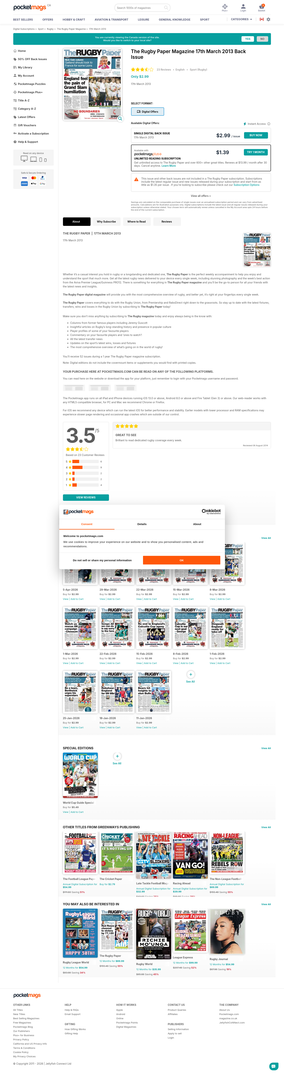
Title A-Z (21, 100)
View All (266, 537)
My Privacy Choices (24, 1064)
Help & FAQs (72, 1017)
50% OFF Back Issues (30, 59)
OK (182, 560)
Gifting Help (71, 1041)
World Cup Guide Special (78, 807)
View (65, 600)
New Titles (19, 1022)
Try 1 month (255, 152)
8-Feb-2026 (183, 656)
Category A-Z (24, 108)
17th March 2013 (97, 29)
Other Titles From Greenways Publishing (101, 832)
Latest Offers (24, 117)
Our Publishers (21, 1038)
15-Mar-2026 (184, 590)
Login (171, 1045)
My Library (22, 67)
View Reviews (86, 497)
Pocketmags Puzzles (29, 84)
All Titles (18, 1017)
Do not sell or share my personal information (102, 560)
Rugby (50, 29)
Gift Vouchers (24, 125)
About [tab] (197, 523)
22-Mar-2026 (147, 590)
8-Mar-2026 (221, 590)
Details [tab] (142, 523)
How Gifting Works (75, 1037)
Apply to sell (175, 1041)
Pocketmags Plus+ (28, 92)
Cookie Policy (21, 1060)
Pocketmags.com (229, 1022)
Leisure (143, 19)
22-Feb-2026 (109, 656)
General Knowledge (174, 19)
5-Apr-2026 (70, 590)
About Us (224, 1017)
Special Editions (78, 752)
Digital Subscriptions (24, 29)
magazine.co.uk (228, 1026)
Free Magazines (22, 1030)
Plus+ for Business (23, 1043)
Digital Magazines (126, 1034)
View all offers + (201, 195)
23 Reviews (164, 69)
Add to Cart (76, 600)
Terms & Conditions (24, 1055)
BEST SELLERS (23, 19)
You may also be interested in (91, 910)
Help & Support (25, 142)
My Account (23, 75)
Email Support (73, 1022)
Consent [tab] (86, 523)
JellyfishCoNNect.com (232, 1030)
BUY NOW (256, 135)
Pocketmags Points (127, 1030)
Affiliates (173, 1022)
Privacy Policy (21, 1047)
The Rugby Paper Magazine (71, 29)
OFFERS (48, 19)
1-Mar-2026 (70, 656)
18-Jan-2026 (109, 722)
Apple (119, 1017)
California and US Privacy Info (30, 1051)
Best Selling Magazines (26, 1026)
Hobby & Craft (74, 19)
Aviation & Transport (111, 19)
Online (120, 1026)
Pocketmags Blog (23, 1034)
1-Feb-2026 (221, 656)
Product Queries (177, 1017)
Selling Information (178, 1037)
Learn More (169, 165)
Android (120, 1022)
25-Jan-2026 (71, 722)
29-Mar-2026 (109, 590)
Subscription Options (246, 184)
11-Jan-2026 (146, 722)
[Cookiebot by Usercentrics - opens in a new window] (204, 512)
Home (19, 51)
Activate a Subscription (31, 133)
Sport (204, 19)
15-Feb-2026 (146, 656)
